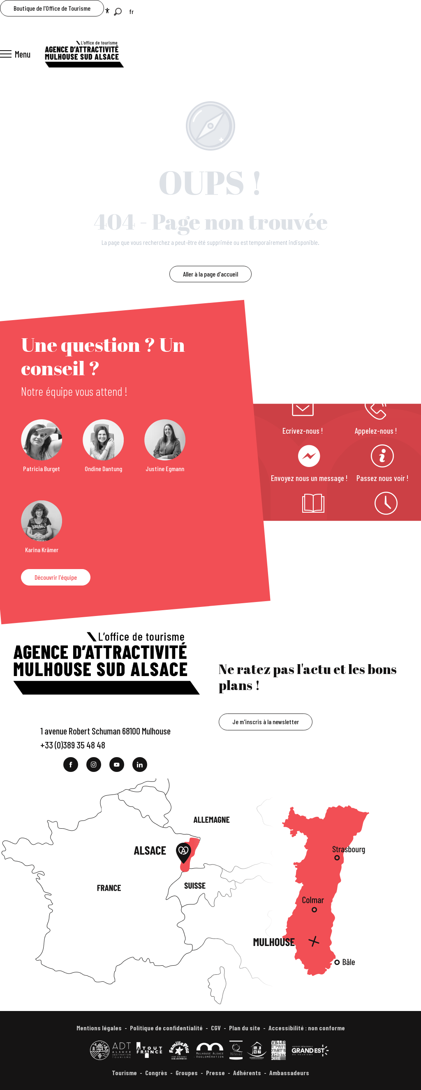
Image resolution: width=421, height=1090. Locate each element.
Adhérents (247, 1072)
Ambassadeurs (289, 1072)
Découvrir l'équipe (56, 577)
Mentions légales (99, 1028)
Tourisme (124, 1072)
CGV (216, 1028)
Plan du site (244, 1028)
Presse (215, 1072)
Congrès (156, 1072)
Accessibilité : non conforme (306, 1028)
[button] (118, 12)
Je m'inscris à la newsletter (265, 721)
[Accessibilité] (107, 10)
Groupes (187, 1072)
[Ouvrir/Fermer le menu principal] (15, 53)
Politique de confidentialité (166, 1028)
